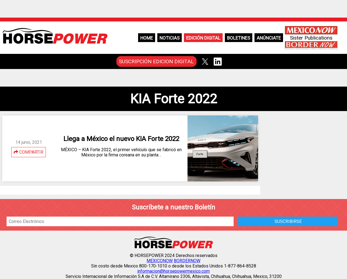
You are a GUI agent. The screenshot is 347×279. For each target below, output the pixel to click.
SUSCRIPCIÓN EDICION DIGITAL (156, 61)
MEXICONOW (160, 260)
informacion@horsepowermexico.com (173, 271)
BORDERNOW (187, 260)
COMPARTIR (28, 152)
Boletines (238, 38)
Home (146, 38)
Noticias (169, 38)
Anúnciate (269, 38)
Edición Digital (203, 38)
